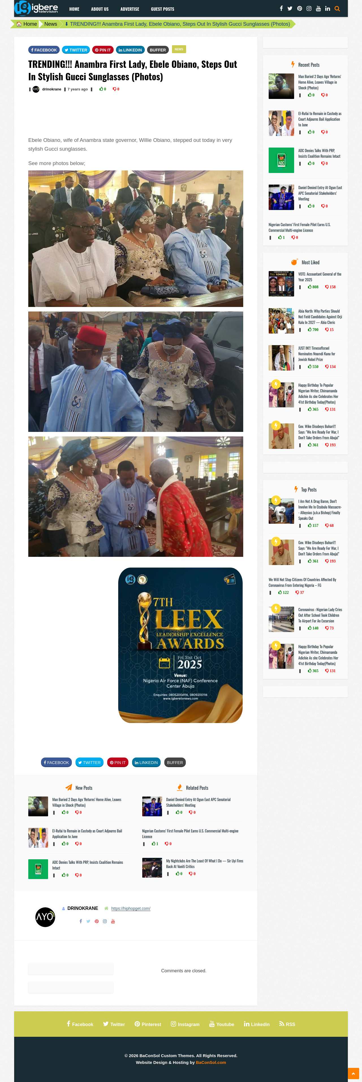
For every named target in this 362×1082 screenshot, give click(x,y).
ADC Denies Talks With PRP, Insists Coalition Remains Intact (319, 153)
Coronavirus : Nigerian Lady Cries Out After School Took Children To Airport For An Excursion (320, 615)
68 (331, 525)
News (50, 24)
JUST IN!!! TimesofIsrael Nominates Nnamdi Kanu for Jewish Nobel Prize (316, 353)
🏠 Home (26, 24)
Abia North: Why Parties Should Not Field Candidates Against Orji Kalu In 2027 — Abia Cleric (320, 316)
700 (314, 330)
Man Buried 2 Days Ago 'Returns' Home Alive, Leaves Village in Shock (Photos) (319, 81)
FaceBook (44, 50)
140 (314, 628)
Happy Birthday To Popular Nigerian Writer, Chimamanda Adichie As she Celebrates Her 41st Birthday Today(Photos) (318, 393)
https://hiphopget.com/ (130, 908)
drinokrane (51, 89)
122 (285, 592)
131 (332, 409)
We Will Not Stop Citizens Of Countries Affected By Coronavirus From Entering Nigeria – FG (302, 582)
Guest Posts (162, 9)
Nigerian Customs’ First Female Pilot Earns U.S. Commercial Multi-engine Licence (300, 227)
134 (332, 367)
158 (332, 287)
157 (314, 525)
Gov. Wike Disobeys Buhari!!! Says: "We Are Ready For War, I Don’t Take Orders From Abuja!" (318, 431)
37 (301, 592)
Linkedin (130, 50)
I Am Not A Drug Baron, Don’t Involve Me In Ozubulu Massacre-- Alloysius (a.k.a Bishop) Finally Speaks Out (320, 509)
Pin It (103, 50)
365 (314, 409)
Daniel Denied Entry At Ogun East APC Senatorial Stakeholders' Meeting (320, 193)
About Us (100, 9)
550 (314, 367)
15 (331, 330)
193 (332, 445)
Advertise (129, 9)
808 (314, 287)
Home (74, 9)
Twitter (76, 50)
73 (331, 628)
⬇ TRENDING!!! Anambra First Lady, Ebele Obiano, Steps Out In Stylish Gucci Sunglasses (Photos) (177, 24)
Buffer (158, 50)
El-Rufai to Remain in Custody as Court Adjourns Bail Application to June (319, 119)
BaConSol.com (211, 1062)
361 (314, 445)
